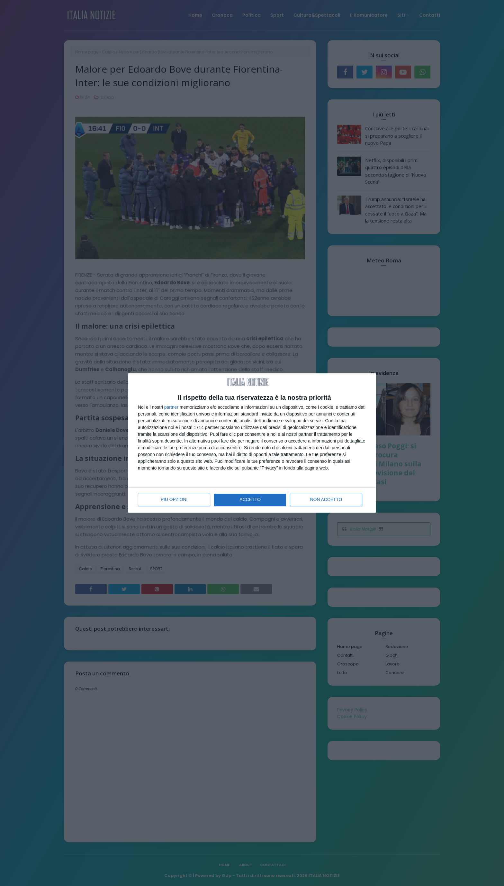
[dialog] (252, 443)
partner (171, 407)
